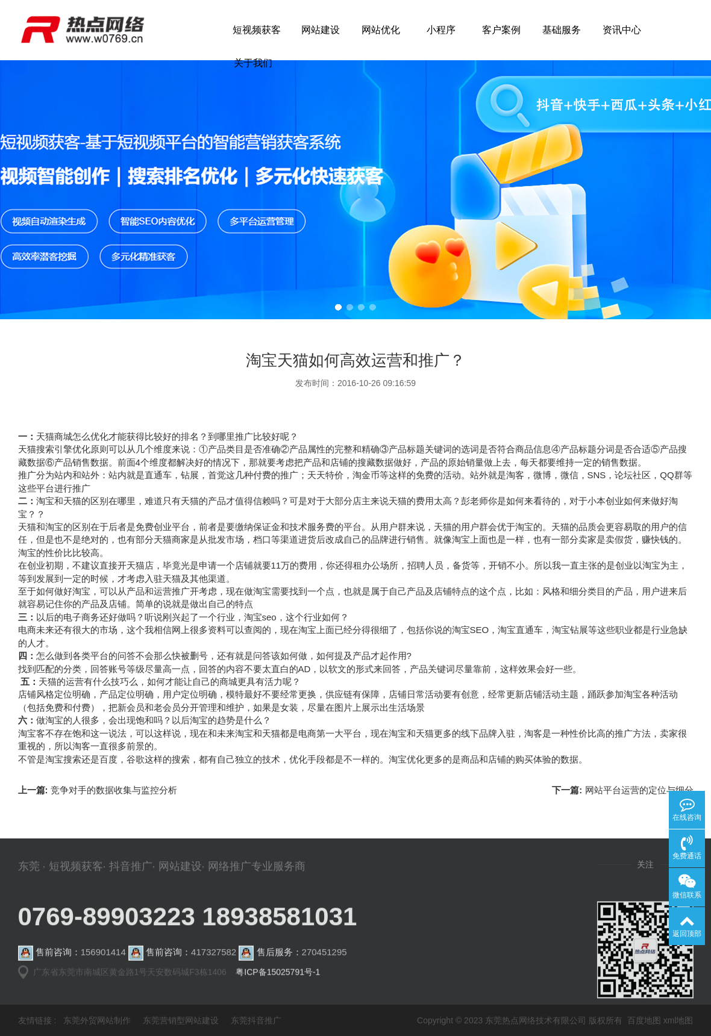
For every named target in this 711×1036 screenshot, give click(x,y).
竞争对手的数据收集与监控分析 (114, 816)
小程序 (441, 30)
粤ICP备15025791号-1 (278, 977)
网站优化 (381, 30)
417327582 (213, 963)
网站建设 (320, 30)
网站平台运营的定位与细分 (639, 816)
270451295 (324, 963)
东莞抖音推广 (256, 1020)
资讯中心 (622, 30)
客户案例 (501, 30)
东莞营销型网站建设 (181, 1020)
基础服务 (561, 30)
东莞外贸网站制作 (97, 1020)
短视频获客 (257, 30)
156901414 (103, 963)
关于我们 (253, 63)
